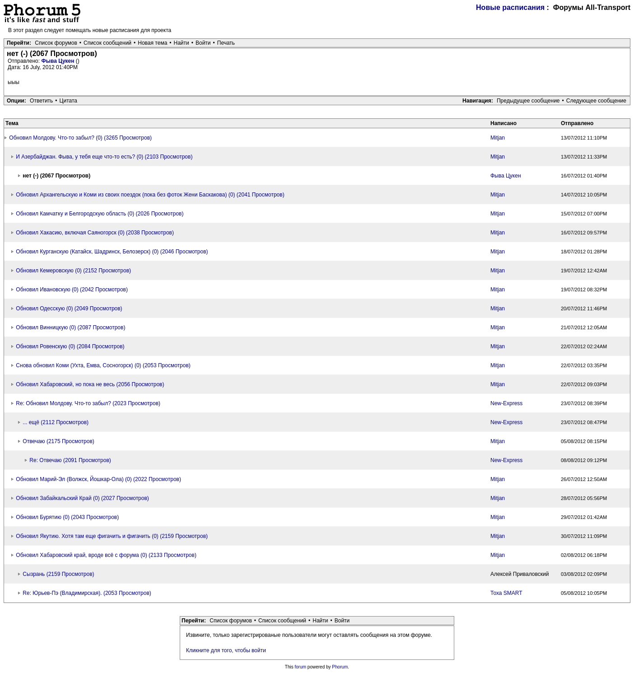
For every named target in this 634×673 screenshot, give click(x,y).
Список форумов (56, 43)
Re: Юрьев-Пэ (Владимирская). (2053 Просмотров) (87, 593)
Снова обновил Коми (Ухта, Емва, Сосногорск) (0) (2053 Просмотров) (103, 365)
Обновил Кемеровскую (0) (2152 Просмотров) (73, 270)
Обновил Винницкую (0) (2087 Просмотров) (70, 327)
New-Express (506, 403)
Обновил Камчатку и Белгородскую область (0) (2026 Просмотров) (99, 213)
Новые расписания (510, 7)
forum (301, 666)
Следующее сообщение (596, 101)
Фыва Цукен (58, 61)
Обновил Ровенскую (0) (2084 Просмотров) (70, 346)
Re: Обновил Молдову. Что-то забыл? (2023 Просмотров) (88, 403)
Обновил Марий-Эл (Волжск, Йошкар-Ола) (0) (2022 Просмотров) (98, 479)
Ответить (41, 101)
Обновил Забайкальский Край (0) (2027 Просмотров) (82, 498)
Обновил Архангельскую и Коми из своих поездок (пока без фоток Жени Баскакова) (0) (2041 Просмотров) (150, 195)
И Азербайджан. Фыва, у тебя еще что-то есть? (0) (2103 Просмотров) (104, 157)
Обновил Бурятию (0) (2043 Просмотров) (67, 517)
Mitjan (497, 138)
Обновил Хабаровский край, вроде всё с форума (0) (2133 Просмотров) (106, 555)
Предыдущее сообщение (528, 101)
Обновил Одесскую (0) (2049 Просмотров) (69, 308)
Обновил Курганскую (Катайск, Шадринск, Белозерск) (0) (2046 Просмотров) (112, 251)
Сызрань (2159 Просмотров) (58, 574)
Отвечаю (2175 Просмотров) (58, 441)
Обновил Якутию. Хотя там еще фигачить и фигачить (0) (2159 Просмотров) (112, 536)
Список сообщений (107, 43)
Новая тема (152, 43)
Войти (203, 43)
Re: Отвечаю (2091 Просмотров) (70, 460)
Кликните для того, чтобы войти (226, 650)
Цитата (68, 101)
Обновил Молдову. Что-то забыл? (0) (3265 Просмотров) (80, 138)
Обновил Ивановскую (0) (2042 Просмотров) (72, 289)
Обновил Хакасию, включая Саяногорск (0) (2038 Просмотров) (95, 232)
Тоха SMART (506, 593)
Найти (181, 43)
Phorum (340, 666)
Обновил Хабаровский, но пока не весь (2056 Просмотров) (90, 384)
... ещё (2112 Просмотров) (56, 422)
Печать (226, 43)
